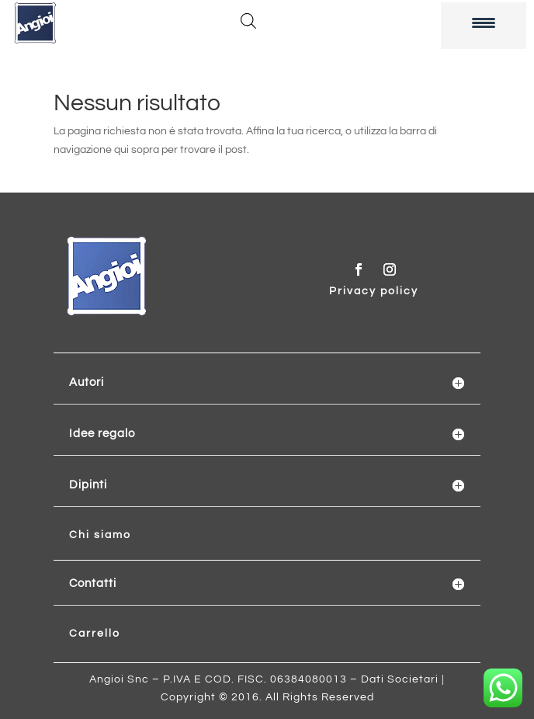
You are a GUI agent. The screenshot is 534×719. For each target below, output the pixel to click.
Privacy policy (373, 291)
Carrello (94, 633)
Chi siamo (100, 535)
